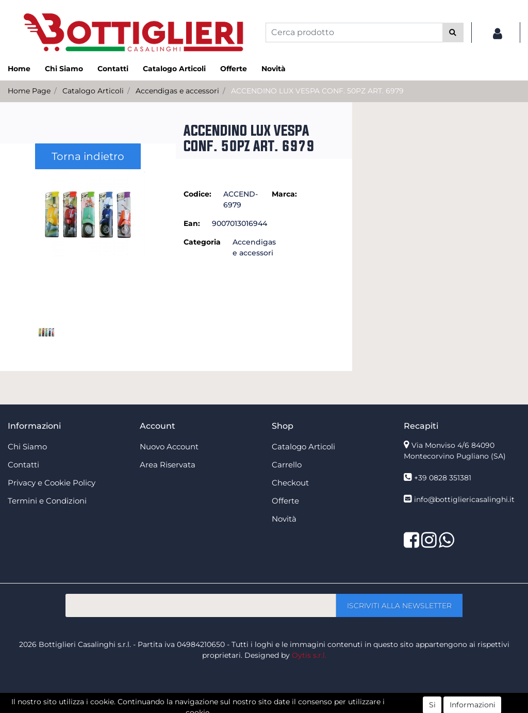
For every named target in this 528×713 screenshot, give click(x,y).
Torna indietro (88, 156)
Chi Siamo (64, 68)
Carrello (287, 464)
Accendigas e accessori (177, 90)
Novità (273, 68)
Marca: (284, 194)
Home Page (29, 90)
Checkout (290, 483)
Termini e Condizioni (47, 501)
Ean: (192, 223)
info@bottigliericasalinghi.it (464, 499)
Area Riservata (167, 464)
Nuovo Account (169, 446)
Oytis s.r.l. (309, 655)
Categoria (202, 242)
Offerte (233, 68)
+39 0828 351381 (442, 477)
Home (19, 68)
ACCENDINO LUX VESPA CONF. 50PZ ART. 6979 (317, 90)
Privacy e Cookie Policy (51, 483)
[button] (453, 32)
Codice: (197, 194)
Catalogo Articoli (174, 68)
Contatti (112, 68)
